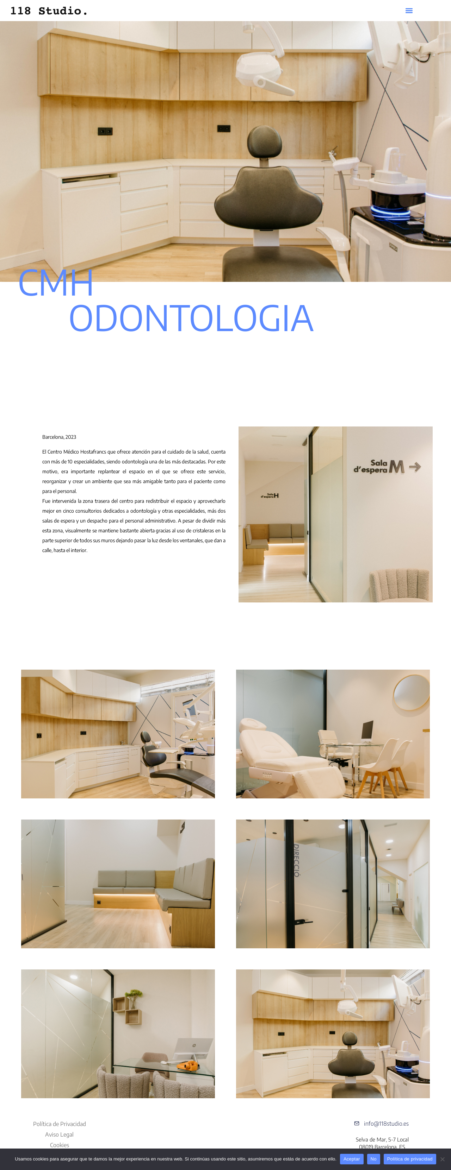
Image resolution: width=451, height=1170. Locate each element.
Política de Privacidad (59, 1123)
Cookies (59, 1145)
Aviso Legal (59, 1134)
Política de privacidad (410, 1159)
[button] (409, 11)
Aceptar (352, 1159)
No (374, 1159)
